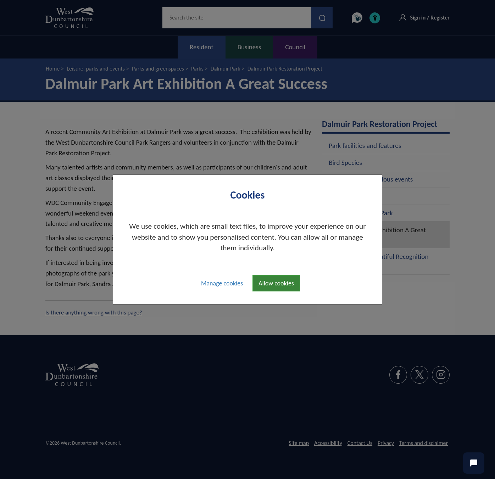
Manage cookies (222, 283)
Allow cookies (276, 283)
